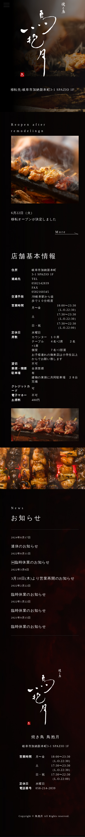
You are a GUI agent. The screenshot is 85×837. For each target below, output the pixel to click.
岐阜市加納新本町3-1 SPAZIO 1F (45, 746)
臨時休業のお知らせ (28, 594)
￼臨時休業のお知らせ (30, 562)
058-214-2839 (46, 788)
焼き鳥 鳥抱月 (45, 737)
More (60, 232)
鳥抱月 (39, 816)
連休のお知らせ (24, 546)
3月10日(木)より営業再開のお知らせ (43, 578)
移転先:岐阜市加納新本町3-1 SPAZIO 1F (42, 89)
